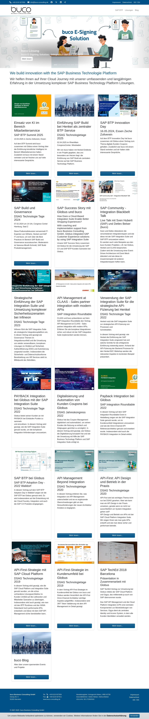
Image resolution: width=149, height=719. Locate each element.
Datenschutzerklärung (116, 716)
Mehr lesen (28, 59)
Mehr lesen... (31, 173)
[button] (9, 42)
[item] (119, 10)
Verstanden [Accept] (134, 716)
